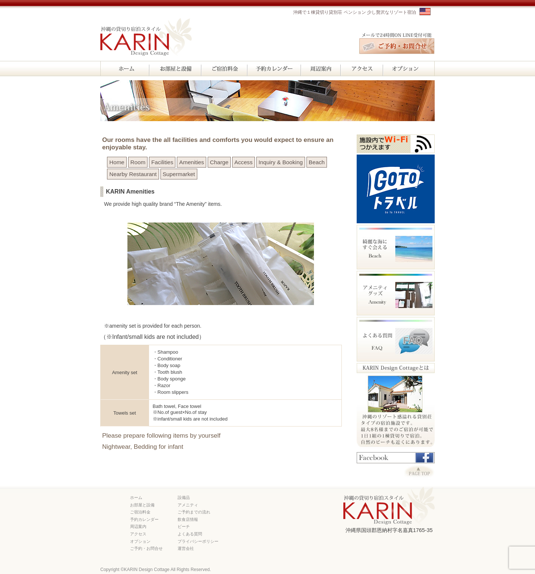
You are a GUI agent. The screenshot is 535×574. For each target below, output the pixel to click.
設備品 (184, 497)
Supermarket (179, 174)
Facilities (162, 162)
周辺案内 (138, 526)
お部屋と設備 (142, 505)
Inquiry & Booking (281, 162)
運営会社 (186, 548)
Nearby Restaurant (132, 174)
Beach (317, 162)
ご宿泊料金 (140, 512)
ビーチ (184, 526)
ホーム (136, 497)
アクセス (138, 534)
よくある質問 (190, 534)
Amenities (191, 162)
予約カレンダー (144, 519)
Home (116, 162)
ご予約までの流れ (194, 512)
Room (138, 162)
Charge (219, 162)
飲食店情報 (188, 519)
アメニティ (188, 505)
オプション (140, 541)
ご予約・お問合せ (146, 548)
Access (243, 162)
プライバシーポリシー (198, 541)
